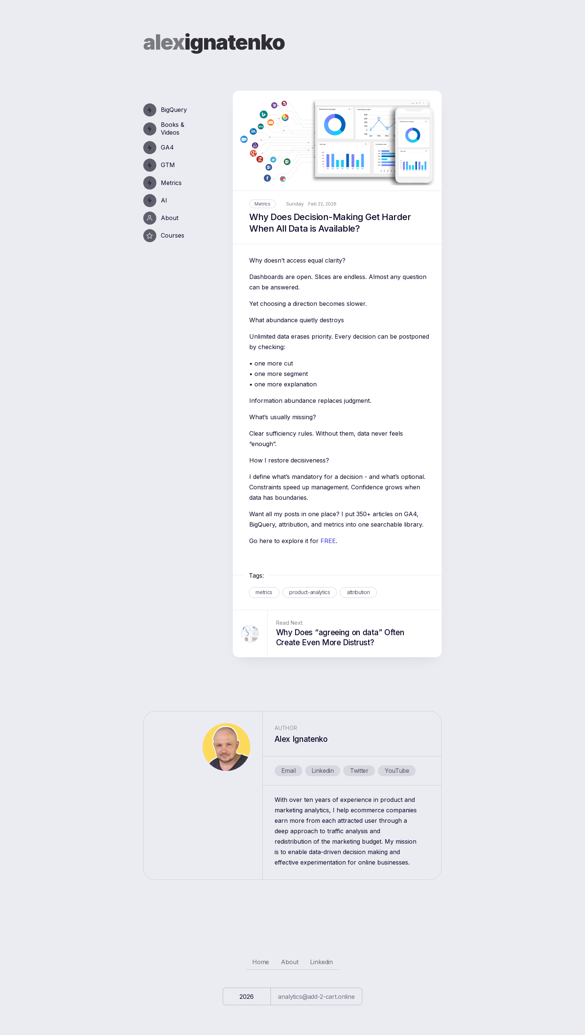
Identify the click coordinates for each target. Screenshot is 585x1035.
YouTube (397, 770)
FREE (328, 541)
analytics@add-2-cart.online (316, 996)
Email (288, 770)
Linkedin (323, 770)
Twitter (359, 770)
